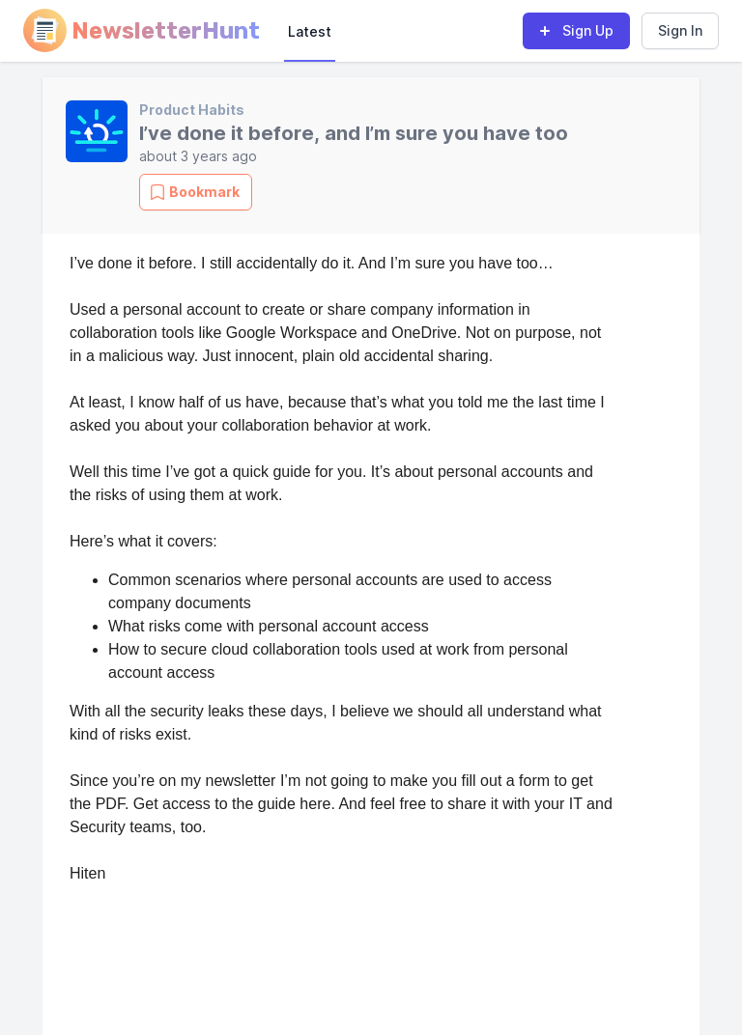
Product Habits (191, 109)
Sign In (680, 30)
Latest (309, 31)
